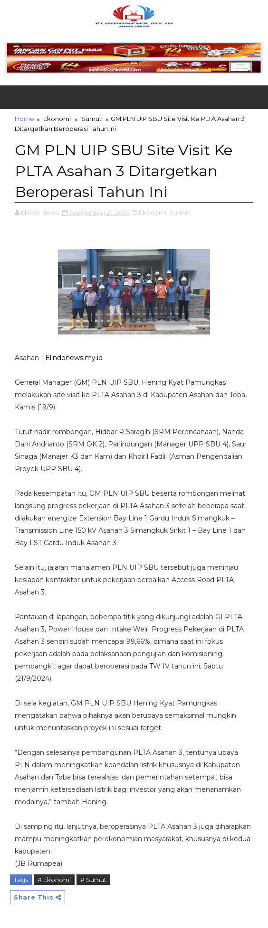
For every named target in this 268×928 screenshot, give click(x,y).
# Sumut (93, 879)
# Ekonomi (54, 879)
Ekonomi (57, 118)
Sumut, (180, 212)
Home (24, 118)
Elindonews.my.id (74, 357)
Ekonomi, (153, 212)
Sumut (91, 118)
